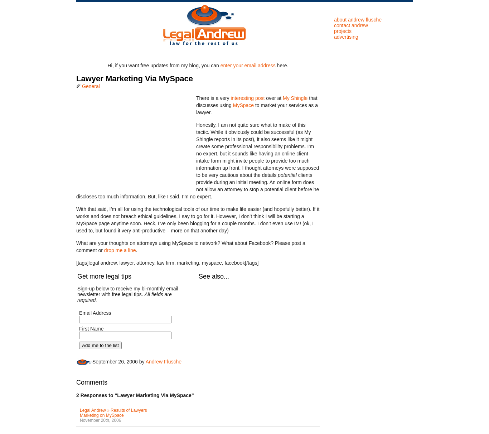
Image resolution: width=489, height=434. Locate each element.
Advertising (346, 37)
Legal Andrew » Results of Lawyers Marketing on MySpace (113, 413)
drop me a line (120, 250)
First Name (91, 329)
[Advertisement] (130, 139)
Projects (343, 31)
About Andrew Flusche (358, 20)
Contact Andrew (351, 25)
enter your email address (248, 65)
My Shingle (295, 98)
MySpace (243, 105)
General (91, 86)
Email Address (95, 313)
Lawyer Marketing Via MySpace (134, 78)
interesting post (248, 98)
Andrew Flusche (163, 362)
